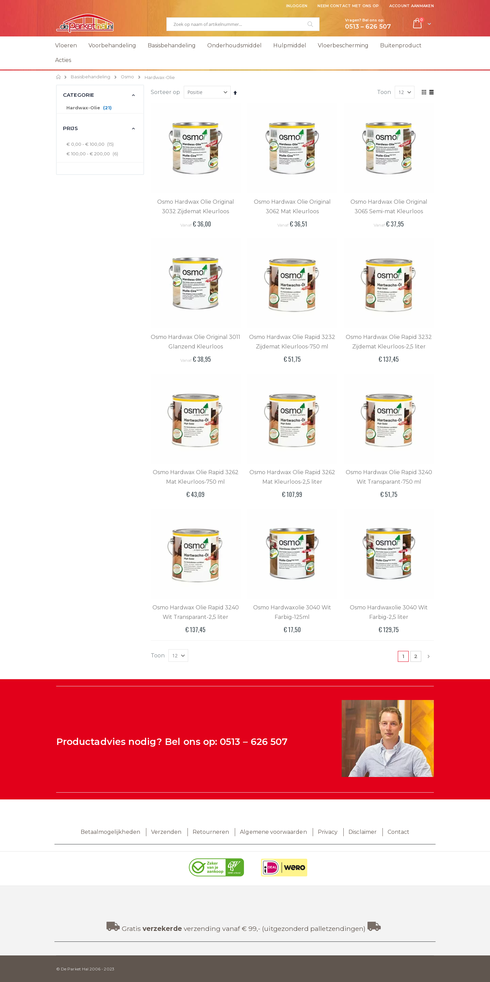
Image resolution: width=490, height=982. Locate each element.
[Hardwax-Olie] (99, 108)
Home (58, 77)
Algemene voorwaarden (273, 832)
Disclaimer (362, 832)
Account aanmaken (411, 5)
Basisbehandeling (90, 77)
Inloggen (296, 5)
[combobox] (243, 24)
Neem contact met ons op (348, 5)
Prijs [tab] (70, 128)
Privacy (328, 832)
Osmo (127, 77)
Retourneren (211, 832)
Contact (398, 832)
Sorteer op (165, 92)
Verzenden (166, 832)
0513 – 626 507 (254, 741)
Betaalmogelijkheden (110, 832)
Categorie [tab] (78, 95)
